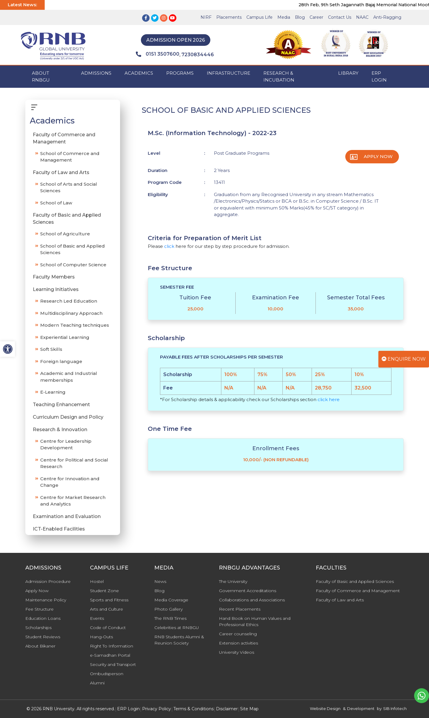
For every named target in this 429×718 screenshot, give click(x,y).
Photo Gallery (168, 609)
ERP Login (379, 76)
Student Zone (104, 590)
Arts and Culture (106, 609)
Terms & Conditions (193, 708)
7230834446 (197, 54)
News (160, 581)
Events (97, 618)
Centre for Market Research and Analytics (72, 501)
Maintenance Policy (45, 600)
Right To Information (111, 646)
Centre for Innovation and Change (70, 482)
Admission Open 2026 (175, 40)
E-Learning (53, 392)
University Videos (236, 652)
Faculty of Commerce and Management (64, 138)
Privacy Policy (156, 708)
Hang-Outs (101, 636)
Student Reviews (42, 636)
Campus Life (259, 17)
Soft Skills (51, 349)
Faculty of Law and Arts (61, 172)
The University (233, 581)
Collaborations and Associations (252, 600)
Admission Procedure (48, 581)
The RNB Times (170, 618)
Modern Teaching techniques (74, 325)
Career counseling (238, 633)
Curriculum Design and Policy (68, 417)
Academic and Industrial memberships (68, 376)
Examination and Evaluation (67, 516)
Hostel (97, 581)
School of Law (56, 203)
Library (348, 73)
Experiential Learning (64, 337)
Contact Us (339, 17)
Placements (229, 17)
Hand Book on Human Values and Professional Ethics (254, 621)
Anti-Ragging (387, 17)
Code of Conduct (108, 627)
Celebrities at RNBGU (176, 627)
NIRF (206, 17)
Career (316, 17)
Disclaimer (227, 708)
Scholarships (38, 627)
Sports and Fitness (109, 600)
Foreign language (61, 361)
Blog (300, 17)
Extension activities (238, 643)
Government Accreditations (247, 590)
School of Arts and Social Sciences (68, 187)
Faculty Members (54, 277)
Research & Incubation (278, 76)
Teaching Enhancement (61, 404)
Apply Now (378, 156)
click (169, 246)
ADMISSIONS (96, 73)
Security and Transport (113, 664)
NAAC (362, 17)
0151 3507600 (157, 54)
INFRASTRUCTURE (228, 73)
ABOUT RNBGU (41, 76)
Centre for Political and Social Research (74, 463)
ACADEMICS (139, 73)
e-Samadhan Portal (110, 655)
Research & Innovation (60, 429)
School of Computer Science (73, 265)
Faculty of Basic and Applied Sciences (67, 218)
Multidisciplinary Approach (71, 313)
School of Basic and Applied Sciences (72, 249)
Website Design (325, 708)
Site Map (249, 708)
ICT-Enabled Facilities (59, 529)
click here (329, 399)
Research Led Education (68, 301)
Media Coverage (171, 600)
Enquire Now (404, 359)
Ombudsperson (106, 673)
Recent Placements (239, 609)
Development (360, 708)
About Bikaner (40, 646)
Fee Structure (39, 609)
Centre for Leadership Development (65, 444)
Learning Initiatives (56, 289)
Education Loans (42, 618)
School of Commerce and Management (70, 157)
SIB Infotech (395, 708)
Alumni (97, 683)
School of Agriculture (65, 234)
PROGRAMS (180, 73)
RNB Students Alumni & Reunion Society (179, 640)
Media (283, 17)
